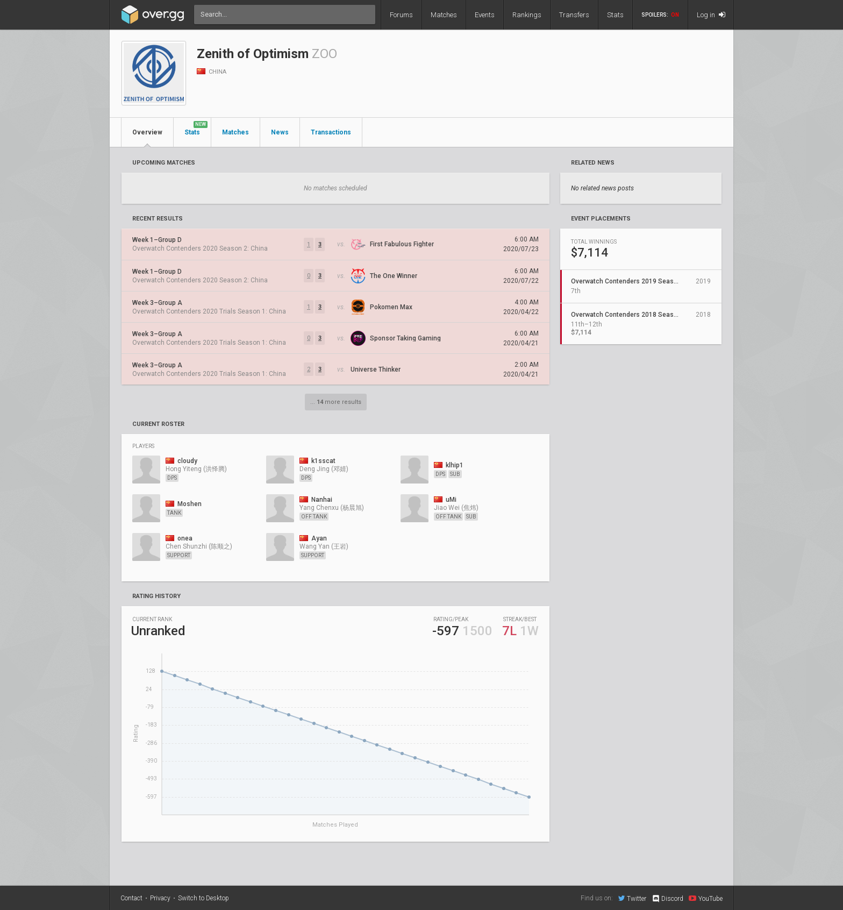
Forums (401, 15)
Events (485, 15)
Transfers (574, 15)
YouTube (706, 898)
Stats (615, 15)
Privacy (160, 898)
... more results (335, 402)
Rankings (526, 15)
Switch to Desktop (203, 898)
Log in (711, 15)
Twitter (632, 898)
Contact (131, 898)
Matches (444, 15)
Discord (667, 898)
